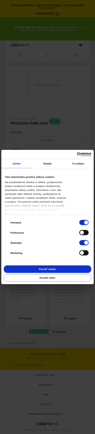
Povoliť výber (47, 277)
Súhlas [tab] (17, 163)
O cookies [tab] (78, 163)
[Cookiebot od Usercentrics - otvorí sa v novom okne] (77, 154)
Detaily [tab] (47, 163)
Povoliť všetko (47, 269)
